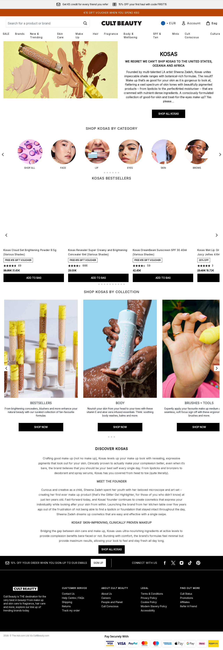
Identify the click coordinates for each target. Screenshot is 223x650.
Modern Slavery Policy (154, 603)
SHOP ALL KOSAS (168, 113)
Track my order (71, 607)
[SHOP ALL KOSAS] (60, 82)
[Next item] (217, 232)
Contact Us (68, 590)
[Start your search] (47, 23)
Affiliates (185, 599)
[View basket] (211, 23)
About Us (106, 590)
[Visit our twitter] (173, 560)
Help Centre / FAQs (73, 595)
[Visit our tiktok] (190, 560)
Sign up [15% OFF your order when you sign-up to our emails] (98, 560)
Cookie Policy (149, 599)
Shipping (67, 599)
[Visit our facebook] (165, 560)
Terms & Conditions (152, 590)
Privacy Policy (149, 595)
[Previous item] (6, 232)
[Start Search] (85, 23)
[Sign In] (191, 23)
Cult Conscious (109, 603)
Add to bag (33, 275)
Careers (106, 595)
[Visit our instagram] (181, 560)
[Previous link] (6, 365)
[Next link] (217, 365)
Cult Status (186, 590)
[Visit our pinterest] (198, 560)
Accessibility (148, 607)
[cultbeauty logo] (121, 23)
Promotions (186, 595)
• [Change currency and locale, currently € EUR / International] (168, 23)
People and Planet (112, 599)
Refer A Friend (188, 603)
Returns (66, 603)
